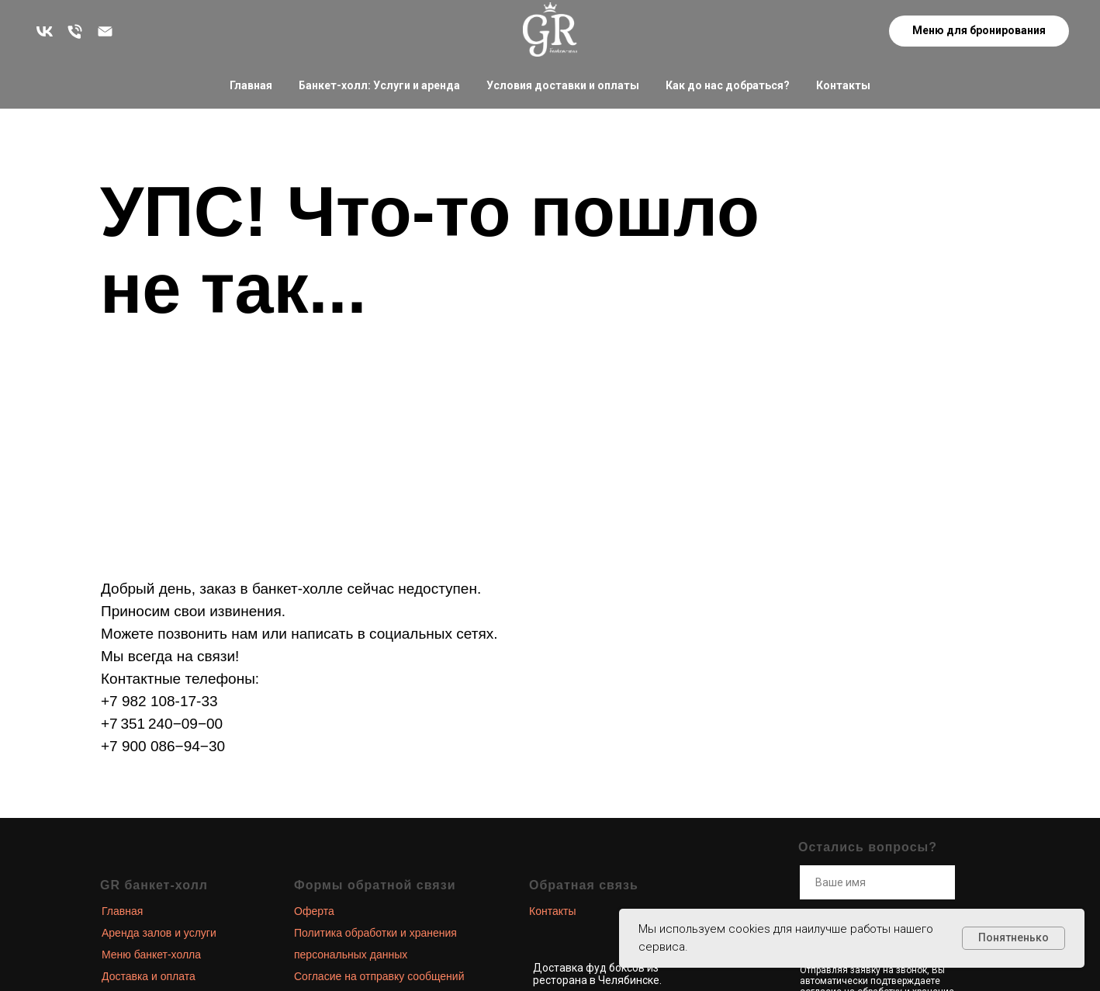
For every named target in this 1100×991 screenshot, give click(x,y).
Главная (251, 85)
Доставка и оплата (148, 976)
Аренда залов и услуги (159, 933)
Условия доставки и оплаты (562, 85)
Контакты (843, 85)
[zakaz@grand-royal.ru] (105, 31)
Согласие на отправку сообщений (379, 976)
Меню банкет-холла (151, 954)
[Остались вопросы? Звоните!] (75, 31)
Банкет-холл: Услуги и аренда (379, 85)
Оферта (314, 911)
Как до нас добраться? (728, 85)
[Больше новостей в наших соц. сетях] (44, 31)
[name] (877, 882)
